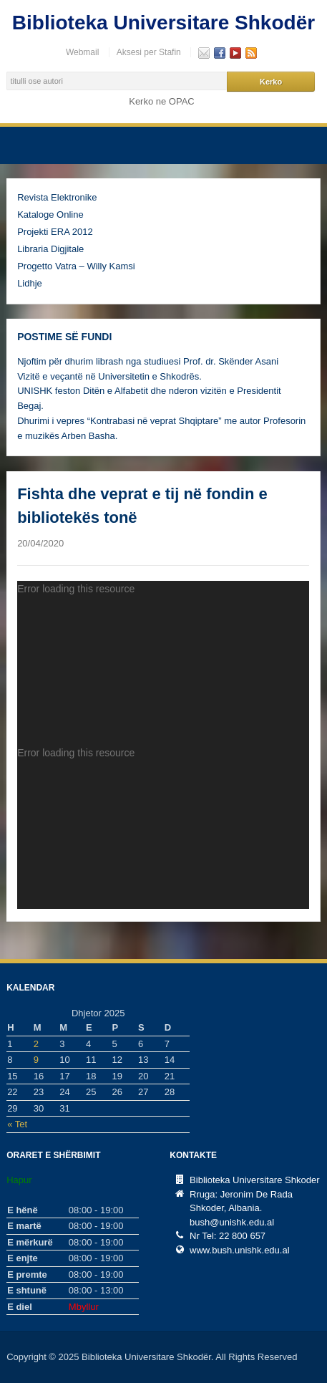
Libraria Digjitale (50, 249)
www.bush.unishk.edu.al (239, 1250)
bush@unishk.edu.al (232, 1222)
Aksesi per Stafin (149, 52)
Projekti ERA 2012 (55, 231)
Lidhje (29, 283)
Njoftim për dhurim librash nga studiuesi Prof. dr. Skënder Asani (147, 361)
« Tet (17, 1124)
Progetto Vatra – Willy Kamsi (76, 266)
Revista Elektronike (57, 197)
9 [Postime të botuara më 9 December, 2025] (36, 1059)
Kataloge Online (50, 214)
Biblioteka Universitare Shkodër (163, 22)
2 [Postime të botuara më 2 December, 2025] (36, 1044)
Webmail (82, 52)
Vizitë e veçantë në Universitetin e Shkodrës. (109, 376)
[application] (163, 663)
